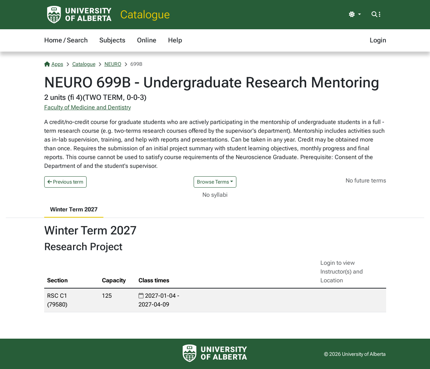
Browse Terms (213, 182)
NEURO (112, 64)
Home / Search (66, 40)
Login (378, 40)
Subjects (112, 40)
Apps (53, 64)
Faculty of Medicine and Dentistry (87, 107)
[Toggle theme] (354, 15)
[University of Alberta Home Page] (79, 14)
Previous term (65, 182)
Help (175, 40)
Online (146, 40)
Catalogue (145, 14)
